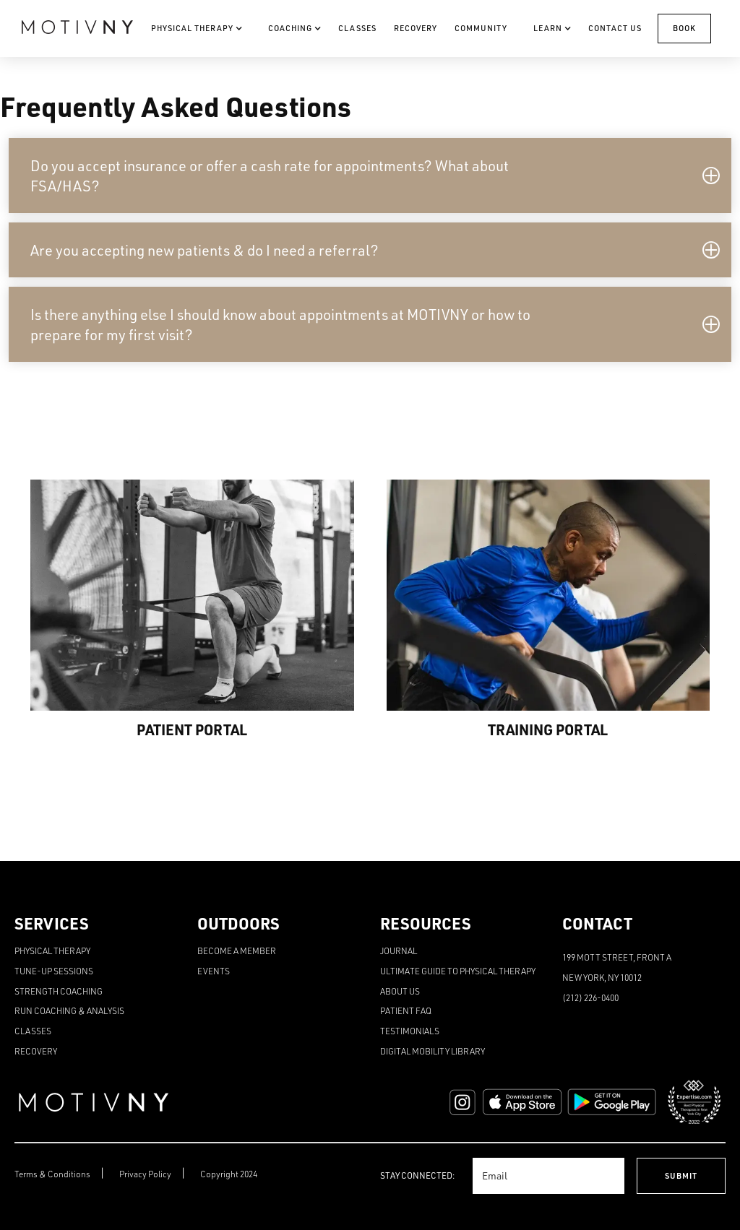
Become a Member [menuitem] (236, 950)
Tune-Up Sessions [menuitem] (53, 971)
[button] (370, 175)
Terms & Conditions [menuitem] (52, 1174)
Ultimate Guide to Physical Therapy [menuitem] (457, 971)
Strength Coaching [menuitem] (58, 991)
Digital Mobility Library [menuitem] (432, 1051)
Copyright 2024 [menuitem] (228, 1174)
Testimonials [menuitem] (409, 1031)
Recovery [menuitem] (35, 1051)
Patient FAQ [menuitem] (405, 1010)
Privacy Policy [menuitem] (145, 1174)
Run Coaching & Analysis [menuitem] (69, 1010)
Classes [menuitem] (32, 1031)
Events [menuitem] (213, 971)
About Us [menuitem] (400, 991)
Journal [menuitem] (398, 950)
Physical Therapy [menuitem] (52, 950)
